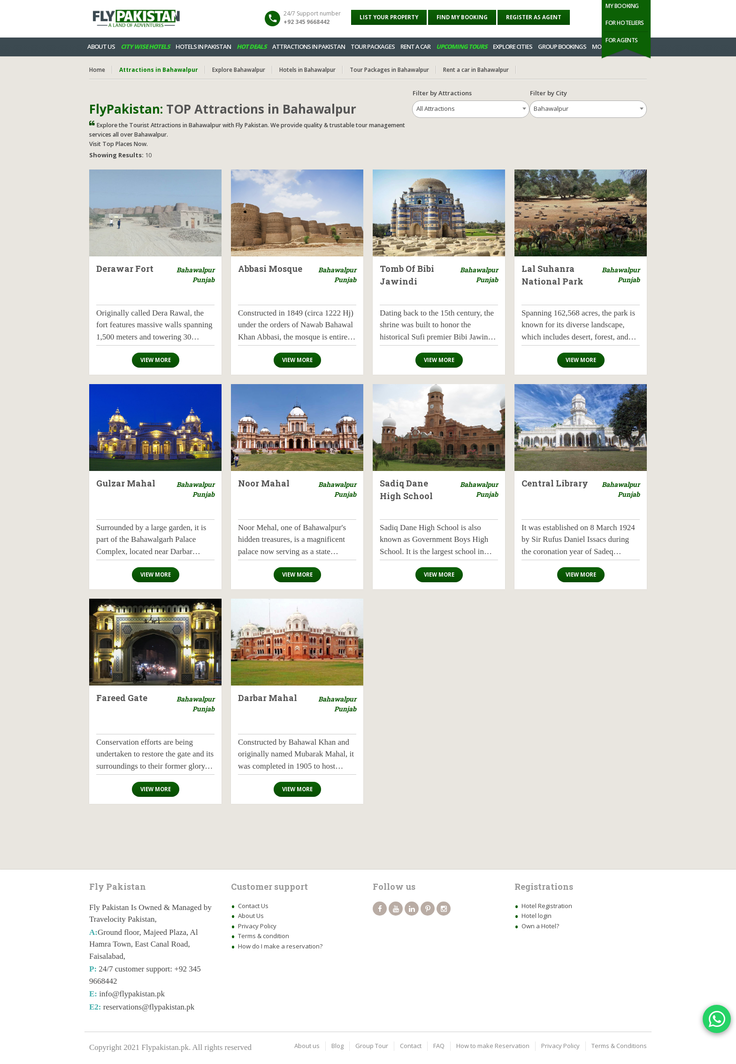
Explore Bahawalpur (238, 70)
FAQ (439, 1045)
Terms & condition (263, 936)
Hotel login (536, 915)
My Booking (622, 6)
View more (155, 359)
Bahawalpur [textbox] (551, 108)
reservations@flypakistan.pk (149, 1006)
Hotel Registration (546, 906)
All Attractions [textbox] (435, 108)
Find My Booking (462, 17)
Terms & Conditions (619, 1045)
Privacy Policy (257, 926)
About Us (251, 915)
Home (97, 70)
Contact (411, 1045)
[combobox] (470, 109)
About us (307, 1045)
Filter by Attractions (442, 93)
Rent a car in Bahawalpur (476, 70)
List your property (389, 17)
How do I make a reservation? (280, 946)
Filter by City (552, 93)
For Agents (622, 40)
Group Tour (371, 1045)
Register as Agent (533, 17)
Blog (337, 1045)
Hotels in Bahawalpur (307, 70)
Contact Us (253, 906)
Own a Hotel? (540, 926)
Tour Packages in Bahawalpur (389, 70)
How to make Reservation (492, 1045)
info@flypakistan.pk (132, 993)
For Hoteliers (625, 23)
